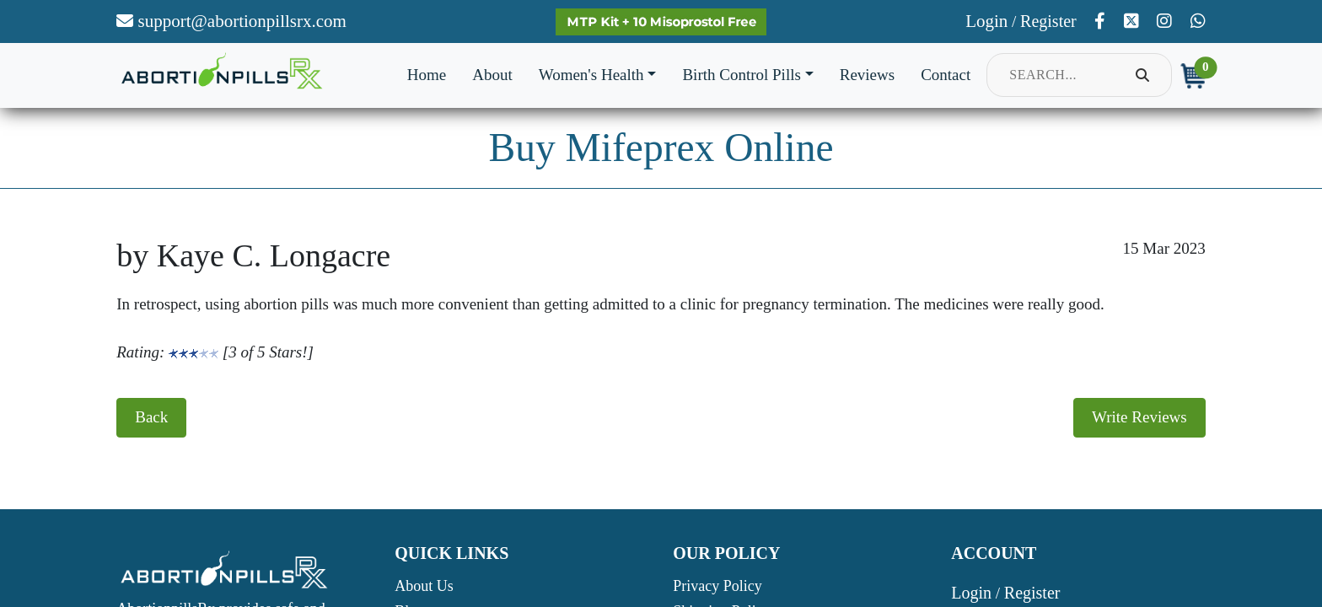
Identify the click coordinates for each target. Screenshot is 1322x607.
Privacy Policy (717, 585)
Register (1048, 21)
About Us (424, 585)
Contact (945, 74)
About (492, 74)
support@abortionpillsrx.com (231, 21)
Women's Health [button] (591, 74)
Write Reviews (1139, 417)
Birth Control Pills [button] (741, 74)
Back (151, 417)
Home (426, 74)
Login (986, 21)
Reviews (867, 74)
